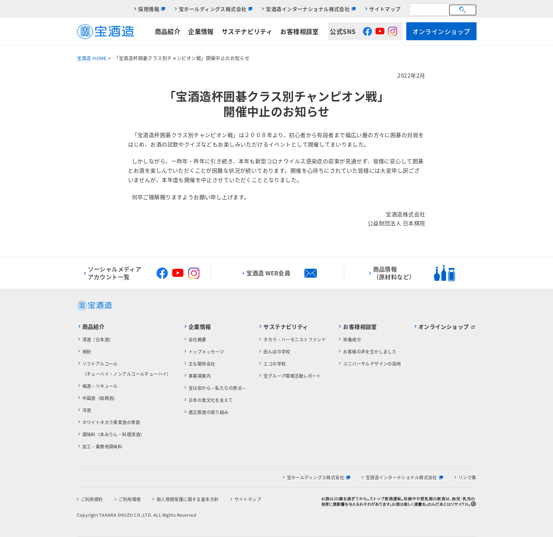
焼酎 (86, 351)
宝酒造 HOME (92, 58)
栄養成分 (352, 339)
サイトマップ (385, 8)
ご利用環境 (130, 499)
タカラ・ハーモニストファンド (294, 339)
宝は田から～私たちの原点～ (217, 388)
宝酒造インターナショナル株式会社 (308, 8)
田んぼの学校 (276, 351)
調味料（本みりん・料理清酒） (113, 434)
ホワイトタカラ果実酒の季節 (111, 422)
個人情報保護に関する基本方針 (187, 499)
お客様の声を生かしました (370, 351)
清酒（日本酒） (98, 339)
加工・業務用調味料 (102, 446)
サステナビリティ (247, 31)
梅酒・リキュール (100, 386)
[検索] (430, 9)
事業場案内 (199, 376)
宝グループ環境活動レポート (292, 376)
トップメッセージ (206, 351)
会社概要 (197, 339)
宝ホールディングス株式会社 (212, 8)
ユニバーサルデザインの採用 (372, 363)
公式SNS (343, 31)
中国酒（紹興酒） (100, 398)
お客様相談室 (299, 31)
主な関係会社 (201, 363)
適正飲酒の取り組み (208, 412)
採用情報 (148, 8)
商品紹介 (168, 31)
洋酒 (86, 410)
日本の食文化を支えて (210, 400)
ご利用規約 (92, 499)
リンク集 (468, 477)
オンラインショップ (441, 31)
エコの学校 (274, 363)
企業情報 (201, 31)
